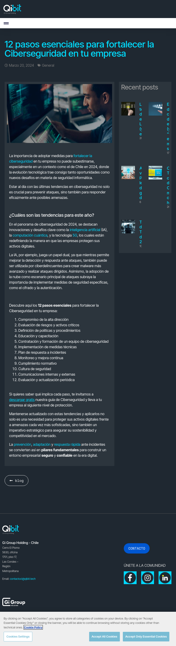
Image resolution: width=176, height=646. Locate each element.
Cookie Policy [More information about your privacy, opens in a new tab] (33, 627)
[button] (6, 23)
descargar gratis (22, 399)
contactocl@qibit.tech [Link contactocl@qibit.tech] (23, 578)
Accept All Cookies (104, 636)
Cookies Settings (18, 636)
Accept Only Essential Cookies (146, 636)
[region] (88, 629)
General (48, 65)
